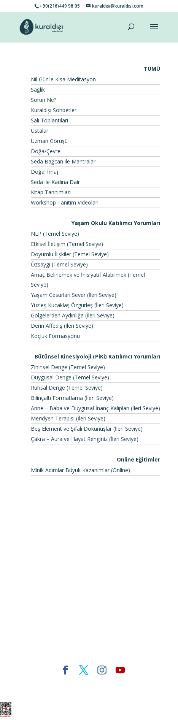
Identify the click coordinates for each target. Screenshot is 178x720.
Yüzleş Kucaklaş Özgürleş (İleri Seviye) (77, 305)
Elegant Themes (44, 683)
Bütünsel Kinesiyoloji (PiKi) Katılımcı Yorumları (97, 356)
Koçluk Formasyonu (55, 335)
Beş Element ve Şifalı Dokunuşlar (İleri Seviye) (87, 428)
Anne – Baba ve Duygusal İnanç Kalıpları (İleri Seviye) (95, 408)
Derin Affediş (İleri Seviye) (62, 325)
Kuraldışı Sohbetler (53, 110)
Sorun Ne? (43, 99)
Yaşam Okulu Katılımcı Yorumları (116, 223)
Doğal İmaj (44, 171)
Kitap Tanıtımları (51, 192)
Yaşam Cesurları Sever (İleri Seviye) (73, 294)
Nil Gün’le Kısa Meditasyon (63, 79)
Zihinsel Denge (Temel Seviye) (68, 367)
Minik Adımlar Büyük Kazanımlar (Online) (80, 470)
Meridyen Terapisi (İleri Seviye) (68, 418)
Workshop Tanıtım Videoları (65, 202)
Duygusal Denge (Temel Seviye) (70, 377)
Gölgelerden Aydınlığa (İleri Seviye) (72, 315)
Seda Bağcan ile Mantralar (63, 161)
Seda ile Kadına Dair (55, 182)
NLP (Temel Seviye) (55, 233)
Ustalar (39, 130)
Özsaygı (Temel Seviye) (59, 264)
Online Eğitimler (138, 459)
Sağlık (38, 89)
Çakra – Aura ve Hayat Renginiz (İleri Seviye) (84, 438)
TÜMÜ (152, 68)
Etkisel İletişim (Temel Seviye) (67, 243)
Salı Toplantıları (49, 120)
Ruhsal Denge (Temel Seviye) (67, 387)
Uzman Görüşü (49, 140)
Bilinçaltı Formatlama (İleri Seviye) (72, 397)
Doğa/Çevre (45, 151)
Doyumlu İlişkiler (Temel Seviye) (70, 254)
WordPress (141, 683)
